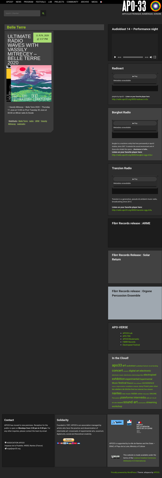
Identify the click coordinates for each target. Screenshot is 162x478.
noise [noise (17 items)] (134, 393)
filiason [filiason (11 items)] (130, 383)
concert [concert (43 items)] (117, 370)
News (18, 2)
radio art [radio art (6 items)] (149, 398)
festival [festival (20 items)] (122, 382)
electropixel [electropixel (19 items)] (150, 374)
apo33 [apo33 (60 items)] (117, 365)
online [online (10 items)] (139, 394)
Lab (50, 2)
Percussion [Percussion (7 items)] (116, 398)
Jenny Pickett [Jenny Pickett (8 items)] (144, 386)
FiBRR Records (129, 342)
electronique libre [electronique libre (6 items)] (137, 375)
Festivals (41, 2)
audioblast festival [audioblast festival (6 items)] (142, 366)
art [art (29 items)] (124, 365)
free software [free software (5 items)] (137, 383)
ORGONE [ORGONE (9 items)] (153, 394)
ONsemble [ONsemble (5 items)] (146, 394)
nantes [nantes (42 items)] (117, 393)
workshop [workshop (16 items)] (117, 406)
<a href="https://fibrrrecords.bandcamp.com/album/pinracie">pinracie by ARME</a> (135, 235)
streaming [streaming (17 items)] (151, 402)
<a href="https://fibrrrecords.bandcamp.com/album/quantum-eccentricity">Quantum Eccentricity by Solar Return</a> (135, 271)
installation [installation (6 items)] (129, 386)
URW (37, 121)
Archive (85, 2)
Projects (59, 2)
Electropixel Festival (131, 345)
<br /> (135, 82)
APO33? (9, 2)
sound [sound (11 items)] (120, 402)
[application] (135, 47)
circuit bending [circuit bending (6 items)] (153, 366)
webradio (21, 124)
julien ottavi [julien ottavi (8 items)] (153, 386)
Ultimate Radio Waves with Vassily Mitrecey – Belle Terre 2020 (24, 49)
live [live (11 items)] (132, 389)
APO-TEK (127, 336)
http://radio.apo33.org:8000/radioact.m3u (130, 99)
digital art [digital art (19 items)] (134, 370)
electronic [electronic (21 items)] (145, 370)
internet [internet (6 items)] (135, 386)
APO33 (156, 472)
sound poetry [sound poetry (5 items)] (142, 403)
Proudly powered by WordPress (124, 472)
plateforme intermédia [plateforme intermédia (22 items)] (133, 397)
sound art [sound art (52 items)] (130, 402)
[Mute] (151, 57)
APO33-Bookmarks (131, 339)
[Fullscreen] (155, 57)
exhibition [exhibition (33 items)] (118, 379)
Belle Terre (23, 121)
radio (31, 121)
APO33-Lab (127, 333)
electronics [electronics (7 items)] (128, 375)
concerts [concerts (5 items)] (125, 371)
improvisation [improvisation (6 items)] (120, 386)
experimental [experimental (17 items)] (132, 379)
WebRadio (13, 121)
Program (28, 2)
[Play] (115, 57)
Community (72, 2)
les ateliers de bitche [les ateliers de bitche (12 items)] (121, 389)
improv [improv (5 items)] (114, 386)
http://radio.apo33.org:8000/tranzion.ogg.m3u (132, 210)
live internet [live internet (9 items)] (139, 389)
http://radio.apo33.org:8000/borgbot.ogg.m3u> (132, 155)
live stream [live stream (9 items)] (148, 389)
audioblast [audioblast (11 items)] (131, 366)
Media (95, 2)
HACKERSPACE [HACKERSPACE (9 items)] (148, 383)
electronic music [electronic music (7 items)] (117, 375)
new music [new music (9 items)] (126, 394)
